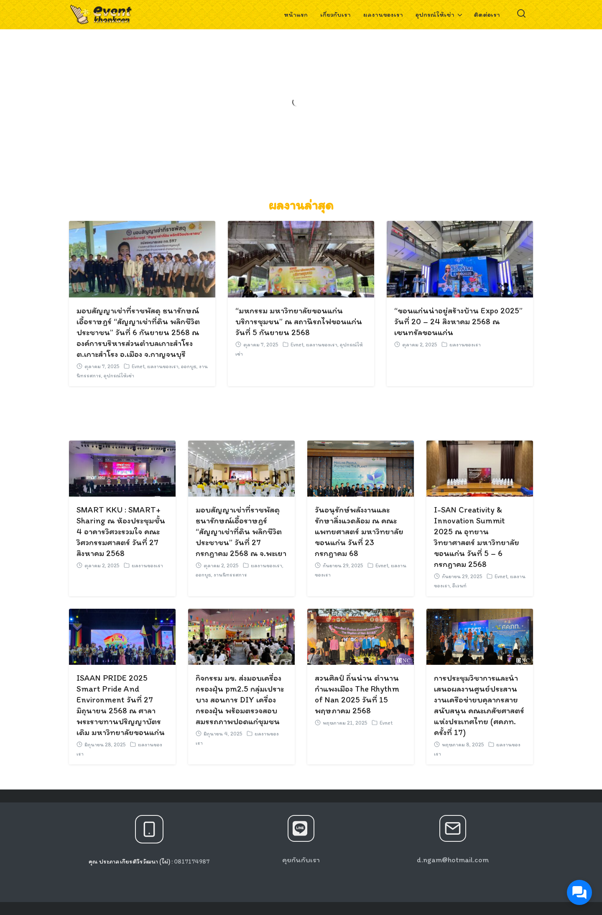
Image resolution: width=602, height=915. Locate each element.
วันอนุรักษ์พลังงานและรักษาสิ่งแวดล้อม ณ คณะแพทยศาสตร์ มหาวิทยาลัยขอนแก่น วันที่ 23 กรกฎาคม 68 (359, 531)
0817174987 (191, 861)
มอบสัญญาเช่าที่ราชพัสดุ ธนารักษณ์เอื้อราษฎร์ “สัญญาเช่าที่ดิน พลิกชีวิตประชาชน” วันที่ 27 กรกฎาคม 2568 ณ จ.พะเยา (241, 531)
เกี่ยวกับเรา (335, 14)
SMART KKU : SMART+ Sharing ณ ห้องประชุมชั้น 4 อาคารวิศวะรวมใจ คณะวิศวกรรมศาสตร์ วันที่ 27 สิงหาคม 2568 (121, 531)
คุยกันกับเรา (301, 859)
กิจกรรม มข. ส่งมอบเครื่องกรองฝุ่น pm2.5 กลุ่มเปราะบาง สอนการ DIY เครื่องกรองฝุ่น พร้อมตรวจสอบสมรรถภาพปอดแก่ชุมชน (240, 699)
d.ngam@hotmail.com (453, 859)
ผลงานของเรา (383, 14)
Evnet (138, 366)
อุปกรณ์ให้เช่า (435, 14)
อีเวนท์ (459, 585)
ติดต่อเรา (487, 14)
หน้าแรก (296, 14)
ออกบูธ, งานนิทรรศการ (221, 575)
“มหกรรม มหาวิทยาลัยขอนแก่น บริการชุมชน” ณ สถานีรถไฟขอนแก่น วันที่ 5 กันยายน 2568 (298, 321)
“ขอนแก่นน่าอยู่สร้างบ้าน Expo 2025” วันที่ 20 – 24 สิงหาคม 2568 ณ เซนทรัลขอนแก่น (458, 321)
